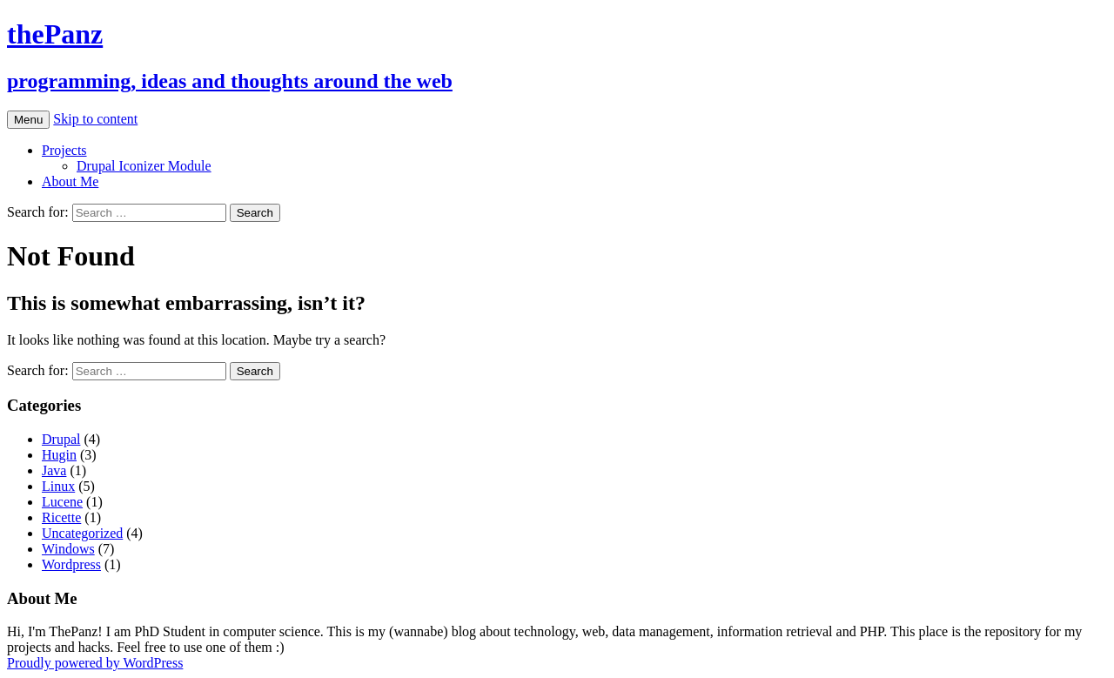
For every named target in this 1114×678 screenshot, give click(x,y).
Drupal (61, 439)
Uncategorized (82, 533)
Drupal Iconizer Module (144, 165)
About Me (70, 181)
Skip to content (95, 118)
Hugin (59, 454)
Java (54, 470)
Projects (64, 150)
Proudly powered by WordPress (95, 662)
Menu (28, 119)
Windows (68, 548)
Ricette (61, 517)
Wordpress (71, 564)
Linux (58, 486)
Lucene (62, 501)
